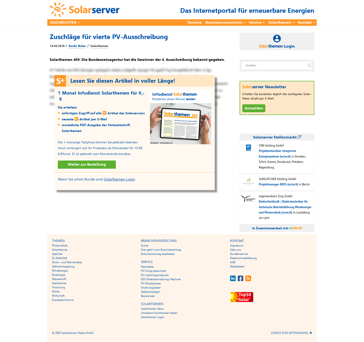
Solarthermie (59, 250)
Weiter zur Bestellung (87, 164)
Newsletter (147, 267)
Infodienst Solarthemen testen (159, 313)
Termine (194, 22)
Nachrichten (63, 22)
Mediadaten (237, 266)
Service (255, 22)
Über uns (235, 250)
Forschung (58, 287)
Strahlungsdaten (151, 287)
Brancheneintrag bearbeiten (158, 254)
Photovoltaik (60, 245)
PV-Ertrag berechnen (153, 271)
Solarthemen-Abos (152, 309)
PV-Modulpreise (151, 283)
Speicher (57, 254)
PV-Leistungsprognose (155, 275)
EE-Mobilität (59, 258)
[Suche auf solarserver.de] (309, 65)
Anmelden (254, 108)
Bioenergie (58, 275)
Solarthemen (279, 22)
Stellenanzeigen (150, 292)
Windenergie (60, 271)
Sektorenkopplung (63, 266)
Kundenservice (239, 254)
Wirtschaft (58, 296)
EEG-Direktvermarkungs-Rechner (161, 279)
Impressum (236, 245)
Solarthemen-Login (119, 179)
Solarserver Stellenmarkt (277, 137)
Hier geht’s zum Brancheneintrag (161, 250)
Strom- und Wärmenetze (67, 262)
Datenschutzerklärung (243, 258)
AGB (232, 262)
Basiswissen (148, 296)
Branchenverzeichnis (223, 22)
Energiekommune (62, 300)
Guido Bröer (77, 46)
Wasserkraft (59, 279)
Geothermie (59, 283)
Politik (56, 291)
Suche (144, 245)
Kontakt (305, 22)
